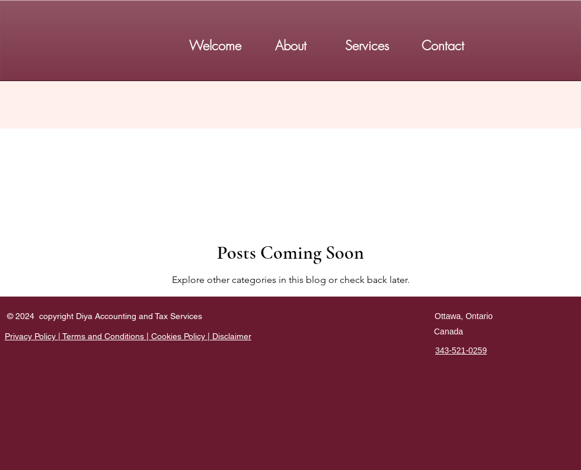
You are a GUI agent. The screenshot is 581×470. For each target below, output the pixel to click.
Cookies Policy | (181, 336)
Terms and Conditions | (106, 336)
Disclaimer (231, 336)
